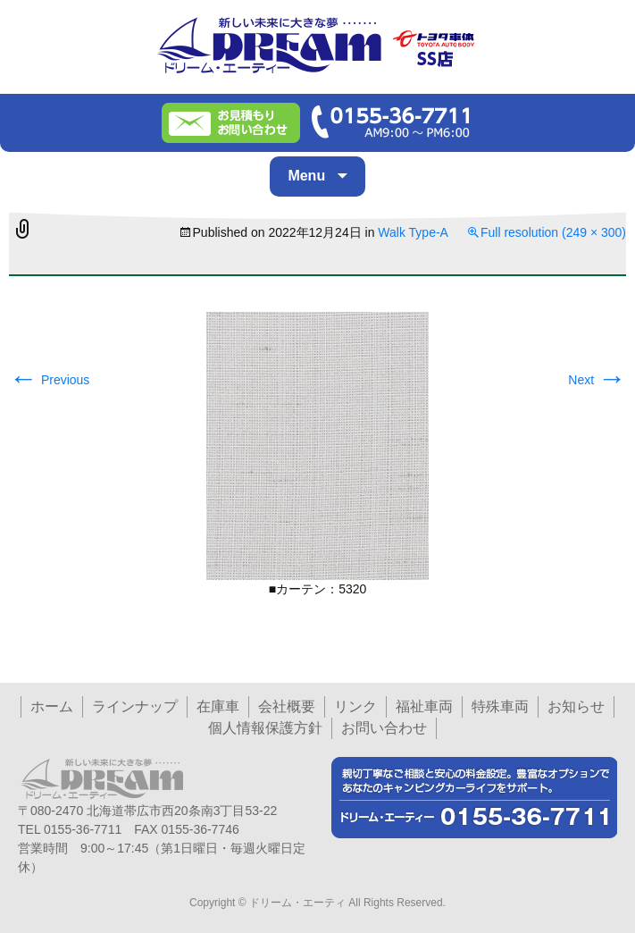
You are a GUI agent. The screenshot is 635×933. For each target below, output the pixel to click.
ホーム (51, 706)
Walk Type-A (413, 232)
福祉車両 (424, 706)
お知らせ (576, 706)
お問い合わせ (384, 727)
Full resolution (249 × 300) (553, 232)
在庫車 (217, 706)
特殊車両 (500, 706)
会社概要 (286, 706)
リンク (355, 706)
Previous (49, 380)
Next (597, 380)
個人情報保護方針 (265, 727)
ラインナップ (135, 706)
